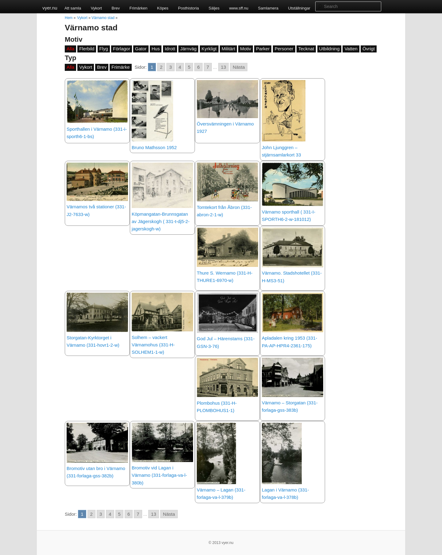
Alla (70, 48)
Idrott (170, 48)
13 (223, 67)
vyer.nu (49, 7)
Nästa (239, 67)
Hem (68, 18)
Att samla (72, 8)
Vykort (96, 8)
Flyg (103, 48)
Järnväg (188, 48)
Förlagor (121, 48)
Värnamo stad (102, 18)
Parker (262, 48)
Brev (115, 8)
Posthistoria (188, 8)
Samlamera (268, 8)
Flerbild (86, 48)
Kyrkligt (209, 48)
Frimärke (120, 67)
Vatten (350, 48)
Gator (141, 48)
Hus (156, 48)
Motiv (245, 48)
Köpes (163, 8)
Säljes (214, 8)
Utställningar (299, 8)
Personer (284, 48)
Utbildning (329, 48)
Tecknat (306, 48)
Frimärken (139, 8)
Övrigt (369, 48)
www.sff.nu (238, 8)
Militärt (228, 48)
